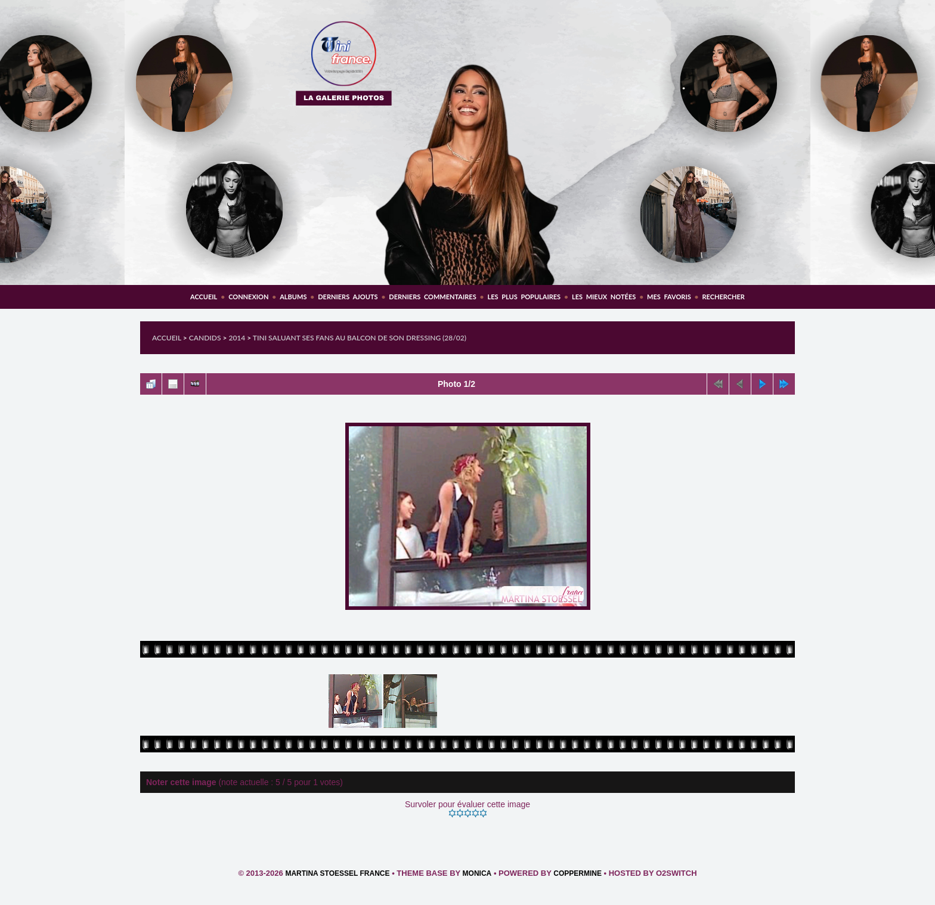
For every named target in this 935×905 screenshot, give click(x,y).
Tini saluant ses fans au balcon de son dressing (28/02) (359, 337)
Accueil (203, 296)
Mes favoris (669, 296)
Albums (293, 296)
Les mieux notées (604, 296)
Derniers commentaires (432, 296)
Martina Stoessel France (337, 873)
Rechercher (723, 296)
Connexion (248, 296)
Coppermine (577, 873)
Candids (205, 337)
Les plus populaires (524, 296)
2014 (236, 337)
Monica (477, 873)
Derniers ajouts (347, 296)
